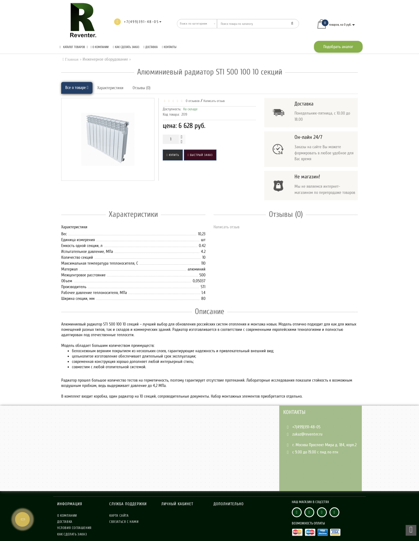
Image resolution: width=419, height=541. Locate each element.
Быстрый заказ (200, 155)
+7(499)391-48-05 (306, 427)
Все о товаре (76, 87)
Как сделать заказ (126, 47)
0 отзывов (192, 101)
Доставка (150, 47)
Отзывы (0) (141, 87)
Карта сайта (119, 515)
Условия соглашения (74, 528)
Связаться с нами (124, 522)
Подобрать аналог (338, 46)
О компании (99, 47)
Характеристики (110, 87)
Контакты (169, 47)
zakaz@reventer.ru (307, 434)
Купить (172, 155)
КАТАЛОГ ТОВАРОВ (74, 47)
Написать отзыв (214, 101)
